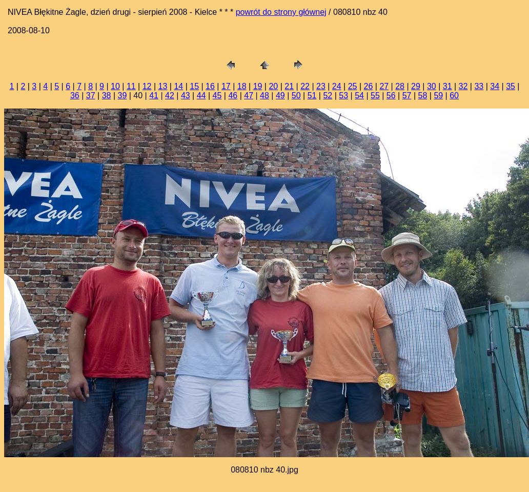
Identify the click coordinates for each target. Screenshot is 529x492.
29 (415, 86)
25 (352, 86)
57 (407, 95)
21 (289, 86)
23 (320, 86)
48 (264, 95)
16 (210, 86)
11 (131, 86)
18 (242, 86)
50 (296, 95)
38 (106, 95)
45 (217, 95)
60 (454, 95)
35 (510, 86)
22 (305, 86)
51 (312, 95)
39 (122, 95)
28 (399, 86)
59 (438, 95)
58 (423, 95)
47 (248, 95)
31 (447, 86)
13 (163, 86)
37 (90, 95)
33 (478, 86)
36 (74, 95)
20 (273, 86)
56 (391, 95)
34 (494, 86)
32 (463, 86)
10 (115, 86)
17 (226, 86)
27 (384, 86)
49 (280, 95)
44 (201, 95)
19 (257, 86)
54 (359, 95)
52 (327, 95)
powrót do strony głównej (281, 12)
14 (178, 86)
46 (232, 95)
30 (431, 86)
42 (169, 95)
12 (147, 86)
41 (153, 95)
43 (185, 95)
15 (194, 86)
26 (368, 86)
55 (375, 95)
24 (336, 86)
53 (343, 95)
